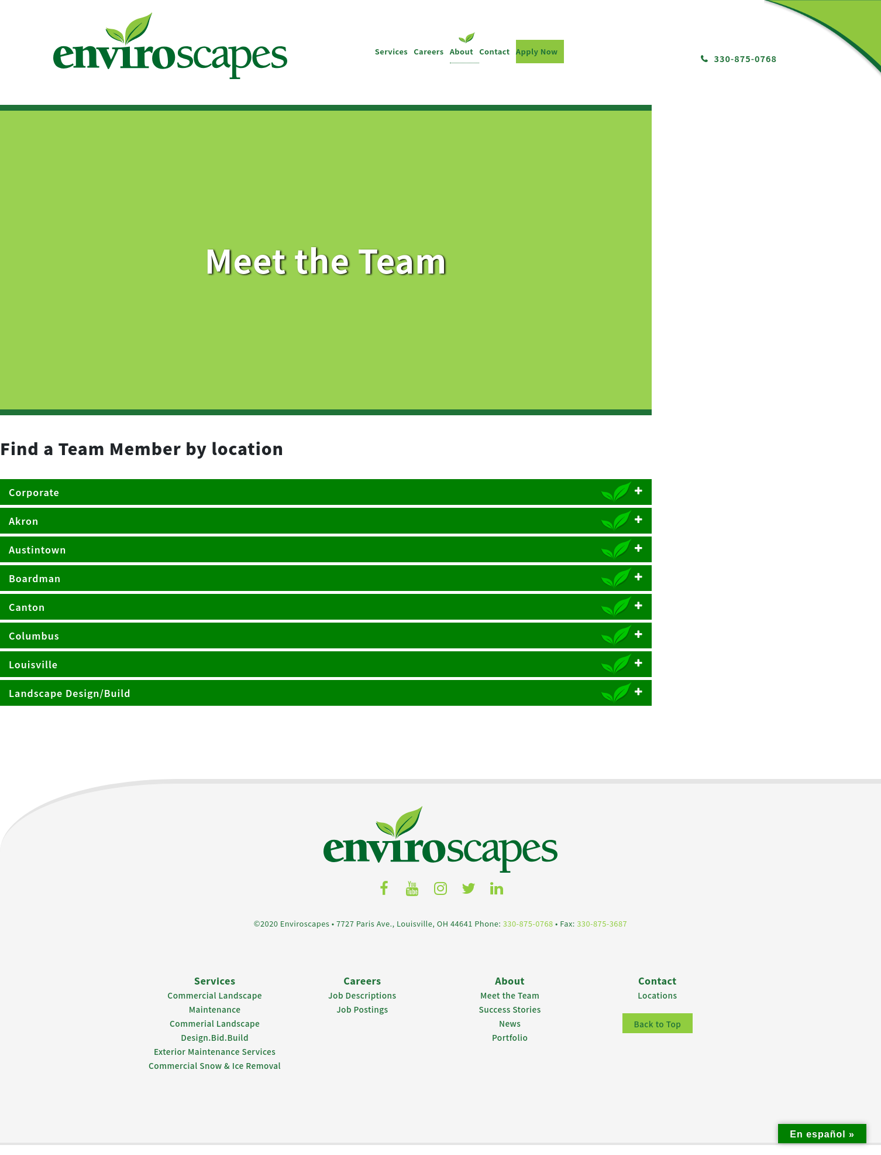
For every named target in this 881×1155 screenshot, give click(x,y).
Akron (440, 534)
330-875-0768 (745, 58)
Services (92, 51)
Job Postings (362, 1019)
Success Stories (510, 1019)
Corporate (440, 505)
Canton (440, 620)
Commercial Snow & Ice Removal (215, 1075)
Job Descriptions (362, 1005)
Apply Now (238, 51)
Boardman (440, 592)
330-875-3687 (602, 933)
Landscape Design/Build (440, 706)
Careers (130, 51)
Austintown (440, 563)
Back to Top (657, 1034)
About (163, 51)
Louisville (440, 678)
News (510, 1033)
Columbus (440, 649)
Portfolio (510, 1047)
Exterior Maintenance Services (215, 1061)
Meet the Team (509, 1005)
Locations (657, 1005)
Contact (196, 51)
